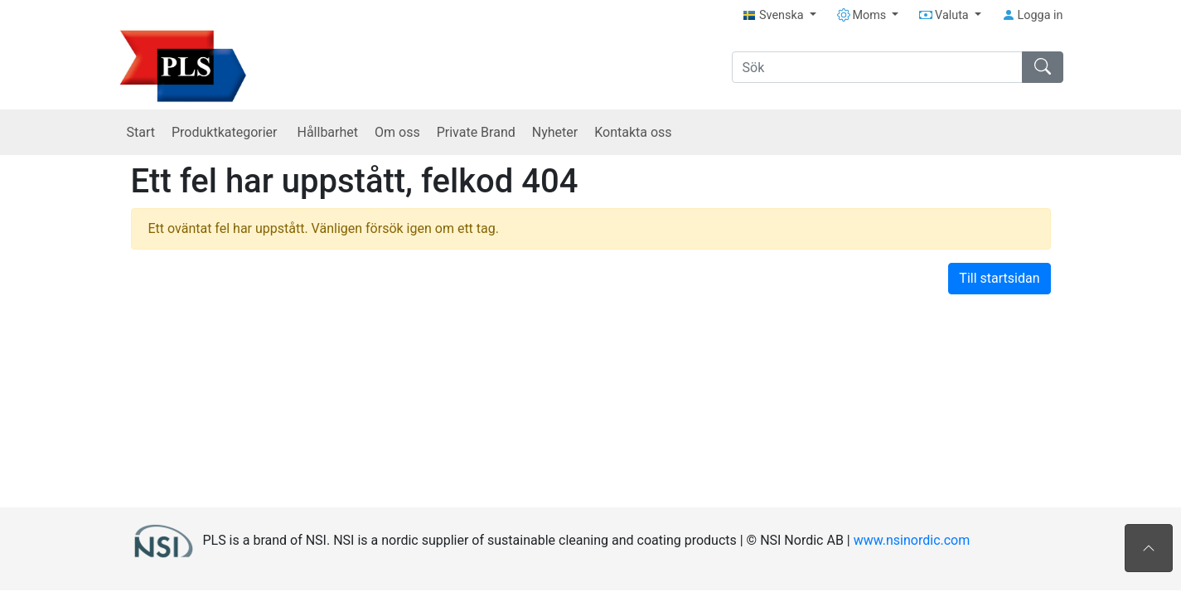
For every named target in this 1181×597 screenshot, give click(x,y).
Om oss (397, 132)
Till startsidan (999, 278)
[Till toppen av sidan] (1149, 548)
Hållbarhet (327, 132)
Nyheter (555, 132)
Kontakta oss (632, 132)
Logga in (1032, 15)
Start (141, 132)
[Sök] (877, 67)
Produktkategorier (226, 132)
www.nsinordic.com (912, 539)
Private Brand (476, 132)
